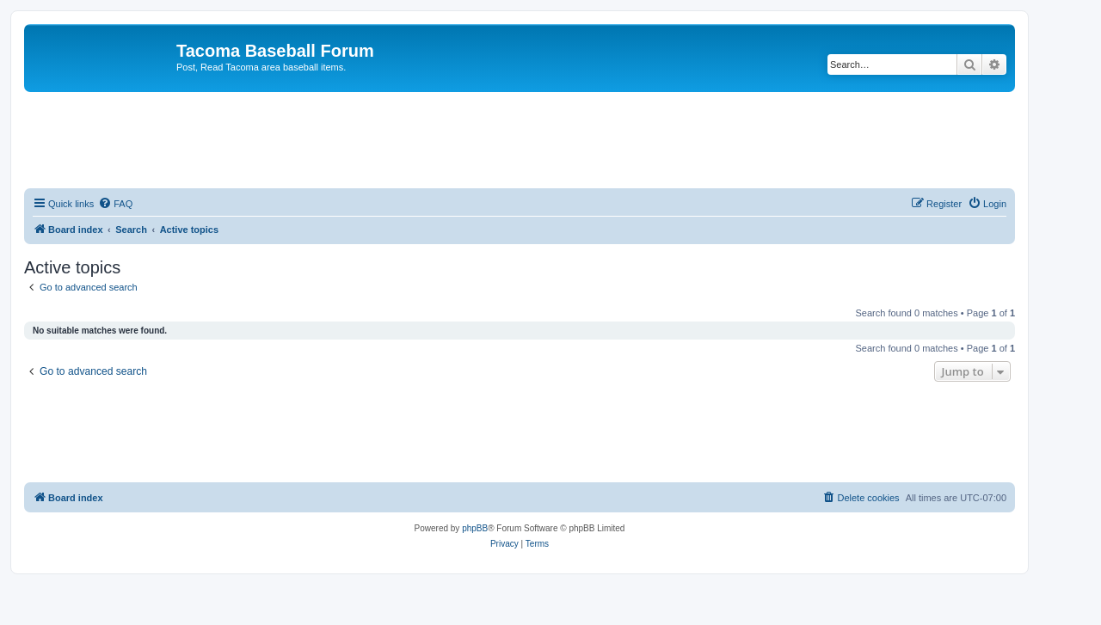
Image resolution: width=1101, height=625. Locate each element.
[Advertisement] (519, 139)
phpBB (475, 528)
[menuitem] (115, 203)
